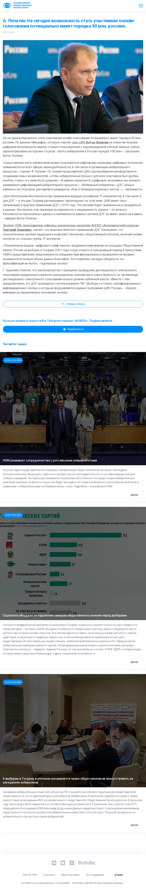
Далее (134, 494)
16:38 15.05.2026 (13, 360)
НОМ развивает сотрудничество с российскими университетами (50, 460)
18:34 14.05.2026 (13, 515)
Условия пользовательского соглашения (45, 883)
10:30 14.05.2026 (13, 682)
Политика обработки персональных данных (97, 883)
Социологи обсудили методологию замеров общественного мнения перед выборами (65, 615)
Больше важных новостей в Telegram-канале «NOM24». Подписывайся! (57, 321)
